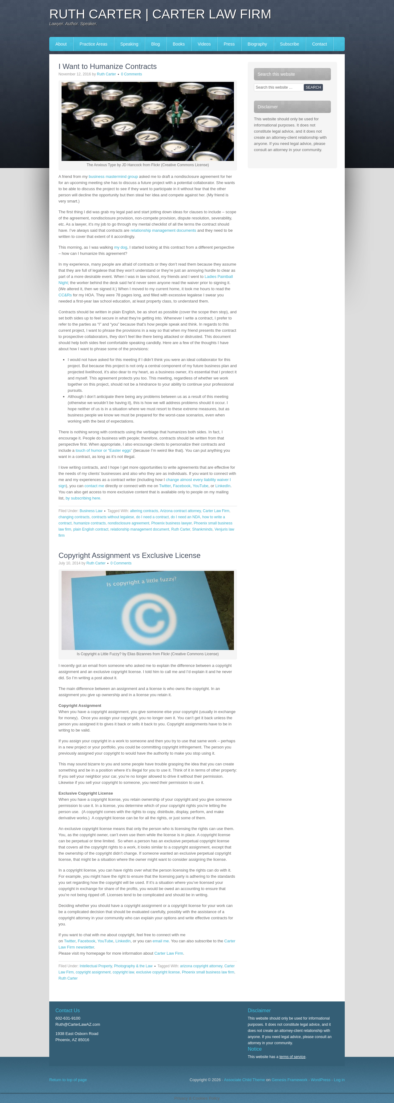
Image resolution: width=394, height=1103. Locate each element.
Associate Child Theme (244, 1079)
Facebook (182, 485)
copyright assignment (93, 972)
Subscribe (289, 44)
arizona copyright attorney (201, 966)
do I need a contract (152, 517)
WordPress (321, 1079)
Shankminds (202, 529)
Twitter (165, 485)
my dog (120, 247)
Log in (339, 1079)
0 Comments (131, 74)
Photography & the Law (133, 966)
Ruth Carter (106, 74)
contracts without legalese (112, 517)
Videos (204, 44)
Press (229, 44)
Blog (155, 44)
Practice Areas (93, 44)
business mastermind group (113, 176)
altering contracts (144, 511)
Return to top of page (68, 1079)
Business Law (91, 511)
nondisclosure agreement (128, 523)
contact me (94, 485)
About (61, 44)
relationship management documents (163, 230)
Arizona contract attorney (180, 511)
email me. (161, 941)
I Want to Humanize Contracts (107, 66)
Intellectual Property (96, 966)
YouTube (200, 485)
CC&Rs (65, 295)
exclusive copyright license (158, 972)
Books (179, 44)
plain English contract (90, 529)
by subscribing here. (83, 498)
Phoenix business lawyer (171, 523)
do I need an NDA (185, 517)
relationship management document (140, 529)
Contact (319, 44)
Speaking (129, 44)
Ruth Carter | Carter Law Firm (160, 14)
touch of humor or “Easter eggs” (104, 450)
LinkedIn (223, 485)
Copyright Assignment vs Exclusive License (129, 555)
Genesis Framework (290, 1079)
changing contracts (74, 517)
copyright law (123, 972)
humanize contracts (90, 523)
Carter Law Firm (216, 511)
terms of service (292, 1057)
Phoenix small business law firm (208, 972)
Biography (257, 44)
